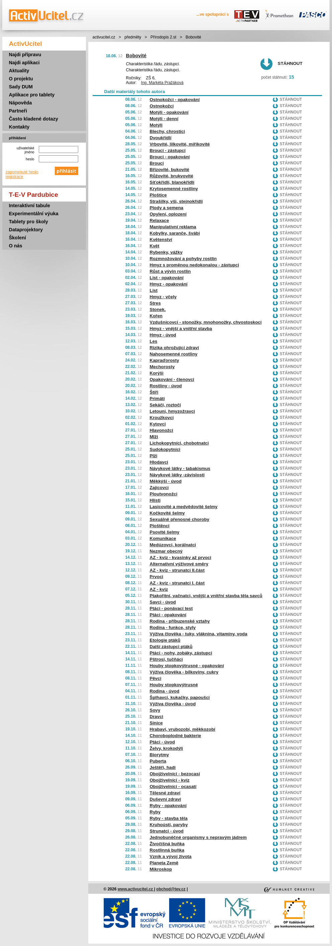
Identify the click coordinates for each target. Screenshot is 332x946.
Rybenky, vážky (166, 252)
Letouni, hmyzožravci (172, 411)
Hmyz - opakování (169, 284)
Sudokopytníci (165, 449)
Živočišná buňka (167, 843)
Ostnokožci (162, 105)
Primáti (157, 398)
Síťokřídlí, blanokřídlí (172, 182)
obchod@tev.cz (171, 889)
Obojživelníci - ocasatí (173, 786)
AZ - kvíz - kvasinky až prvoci (180, 557)
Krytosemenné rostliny (174, 188)
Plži (153, 455)
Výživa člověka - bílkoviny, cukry (184, 672)
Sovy (155, 710)
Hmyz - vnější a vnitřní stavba (181, 328)
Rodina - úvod (165, 691)
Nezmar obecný (166, 551)
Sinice (156, 722)
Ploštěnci (160, 525)
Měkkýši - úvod (166, 481)
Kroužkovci (162, 417)
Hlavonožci (161, 430)
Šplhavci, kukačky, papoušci (180, 697)
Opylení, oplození (168, 214)
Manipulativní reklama (173, 226)
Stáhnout (290, 63)
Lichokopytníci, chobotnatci (179, 443)
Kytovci (158, 423)
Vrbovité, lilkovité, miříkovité (180, 144)
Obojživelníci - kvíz (170, 780)
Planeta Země (164, 862)
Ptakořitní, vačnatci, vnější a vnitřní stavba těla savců (206, 595)
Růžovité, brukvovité (171, 175)
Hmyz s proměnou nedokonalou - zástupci (194, 264)
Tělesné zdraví (165, 792)
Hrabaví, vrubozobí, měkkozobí (182, 729)
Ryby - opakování (168, 805)
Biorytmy (159, 754)
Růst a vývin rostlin (170, 271)
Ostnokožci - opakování (175, 99)
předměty (132, 37)
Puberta (158, 761)
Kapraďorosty (164, 360)
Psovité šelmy (165, 532)
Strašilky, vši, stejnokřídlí (176, 201)
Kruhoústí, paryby (169, 824)
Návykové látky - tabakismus (180, 468)
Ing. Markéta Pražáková (162, 82)
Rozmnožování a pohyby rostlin (183, 258)
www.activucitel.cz (136, 889)
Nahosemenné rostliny (174, 354)
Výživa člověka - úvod (173, 703)
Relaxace (159, 220)
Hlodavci (159, 462)
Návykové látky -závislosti (177, 474)
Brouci (157, 163)
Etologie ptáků (165, 640)
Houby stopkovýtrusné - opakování (187, 665)
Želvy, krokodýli (166, 748)
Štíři (154, 392)
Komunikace (163, 538)
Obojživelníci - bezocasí (175, 773)
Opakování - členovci (172, 379)
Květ (154, 245)
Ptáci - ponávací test (171, 608)
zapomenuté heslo (22, 172)
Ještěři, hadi (163, 767)
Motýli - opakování (169, 112)
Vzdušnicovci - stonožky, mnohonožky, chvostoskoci (206, 322)
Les (153, 341)
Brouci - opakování (170, 156)
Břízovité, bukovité (170, 169)
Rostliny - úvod (166, 385)
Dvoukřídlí (161, 137)
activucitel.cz (104, 37)
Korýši (156, 373)
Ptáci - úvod (162, 741)
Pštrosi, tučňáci (166, 659)
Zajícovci (159, 487)
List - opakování (167, 277)
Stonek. (158, 309)
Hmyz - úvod (163, 334)
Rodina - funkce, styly (173, 627)
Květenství (161, 239)
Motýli (156, 125)
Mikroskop (161, 869)
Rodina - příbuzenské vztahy (180, 621)
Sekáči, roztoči (165, 404)
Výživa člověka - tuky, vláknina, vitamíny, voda (198, 633)
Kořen (156, 315)
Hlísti (155, 500)
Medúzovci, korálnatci (173, 544)
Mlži (154, 436)
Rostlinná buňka (167, 850)
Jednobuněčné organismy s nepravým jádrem (198, 837)
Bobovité (136, 55)
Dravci (156, 716)
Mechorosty (162, 366)
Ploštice (158, 195)
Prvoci (156, 576)
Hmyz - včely (163, 296)
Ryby (155, 811)
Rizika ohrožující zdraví (174, 347)
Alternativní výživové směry (179, 563)
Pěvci (155, 678)
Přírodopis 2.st (163, 37)
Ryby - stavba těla (169, 818)
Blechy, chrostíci (167, 131)
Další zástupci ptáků (171, 646)
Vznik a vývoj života (171, 856)
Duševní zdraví (165, 799)
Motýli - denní (164, 118)
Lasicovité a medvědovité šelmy (184, 506)
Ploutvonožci (164, 493)
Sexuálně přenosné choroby (180, 519)
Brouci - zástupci (168, 150)
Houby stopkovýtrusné (174, 684)
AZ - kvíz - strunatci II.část (177, 570)
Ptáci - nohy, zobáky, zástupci (181, 652)
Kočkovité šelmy (167, 513)
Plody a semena (167, 207)
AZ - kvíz (159, 589)
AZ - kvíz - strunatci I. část (177, 582)
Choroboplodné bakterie (175, 735)
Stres (155, 303)
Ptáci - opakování (168, 614)
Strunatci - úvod (167, 831)
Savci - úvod (163, 602)
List (154, 290)
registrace (14, 176)
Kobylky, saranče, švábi (175, 233)
